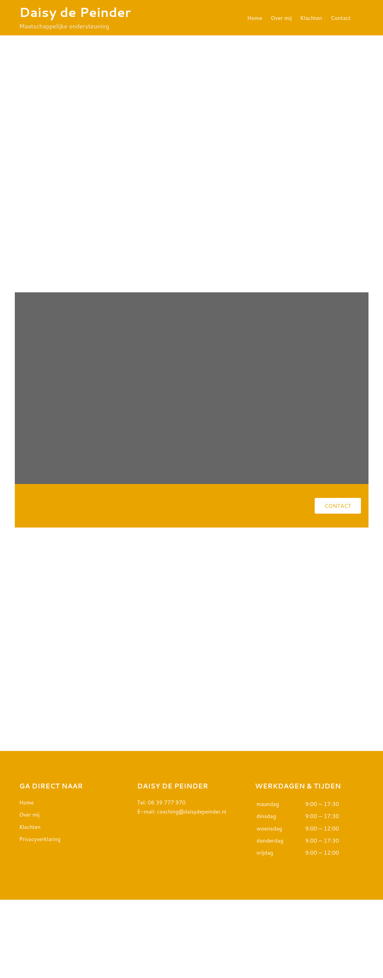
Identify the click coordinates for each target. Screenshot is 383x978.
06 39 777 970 (167, 880)
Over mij (281, 18)
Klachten (311, 18)
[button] (338, 513)
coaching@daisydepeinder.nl (193, 890)
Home (254, 18)
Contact (341, 18)
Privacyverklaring (40, 917)
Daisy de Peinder (75, 12)
